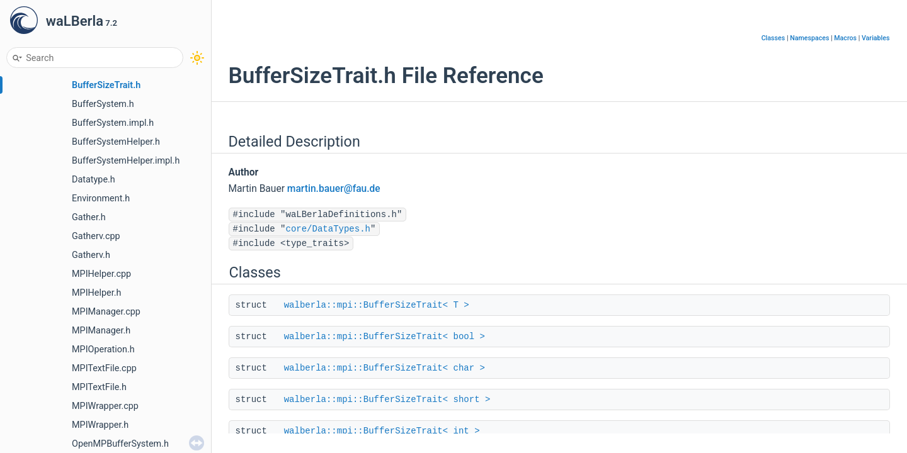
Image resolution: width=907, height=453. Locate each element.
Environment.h (101, 198)
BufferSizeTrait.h (106, 85)
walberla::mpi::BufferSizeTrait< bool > (384, 337)
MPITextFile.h (99, 387)
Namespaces (809, 38)
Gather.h (89, 217)
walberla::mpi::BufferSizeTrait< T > (376, 305)
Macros (845, 38)
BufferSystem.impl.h (113, 123)
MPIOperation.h (103, 349)
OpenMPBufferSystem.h (120, 444)
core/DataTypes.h (328, 229)
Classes (773, 38)
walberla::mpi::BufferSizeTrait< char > (384, 368)
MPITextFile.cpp (104, 368)
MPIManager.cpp (106, 311)
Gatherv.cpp (96, 236)
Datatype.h (93, 179)
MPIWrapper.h (100, 425)
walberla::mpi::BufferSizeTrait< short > (387, 399)
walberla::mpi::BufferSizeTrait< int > (382, 431)
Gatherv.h (91, 255)
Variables (876, 38)
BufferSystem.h (103, 104)
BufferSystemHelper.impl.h (126, 160)
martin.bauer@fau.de (333, 188)
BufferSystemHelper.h (116, 142)
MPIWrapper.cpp (105, 406)
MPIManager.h (101, 330)
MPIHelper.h (96, 293)
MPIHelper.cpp (101, 274)
